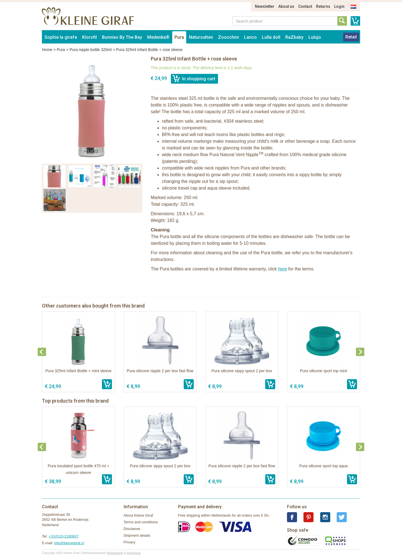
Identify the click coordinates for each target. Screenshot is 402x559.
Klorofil (89, 37)
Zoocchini (228, 37)
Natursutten (201, 37)
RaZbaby (294, 37)
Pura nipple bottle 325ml (91, 49)
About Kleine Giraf (138, 515)
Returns (323, 6)
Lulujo (314, 37)
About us (286, 6)
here (282, 269)
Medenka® (158, 37)
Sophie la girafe (60, 37)
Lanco (250, 37)
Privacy (130, 542)
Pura (179, 37)
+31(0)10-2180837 (63, 536)
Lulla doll (271, 37)
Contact (305, 6)
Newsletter (264, 6)
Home (47, 49)
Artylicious (134, 553)
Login (339, 6)
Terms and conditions (141, 522)
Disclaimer (132, 529)
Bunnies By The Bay (122, 37)
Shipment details (137, 535)
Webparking (115, 553)
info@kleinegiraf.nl (69, 543)
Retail (351, 37)
